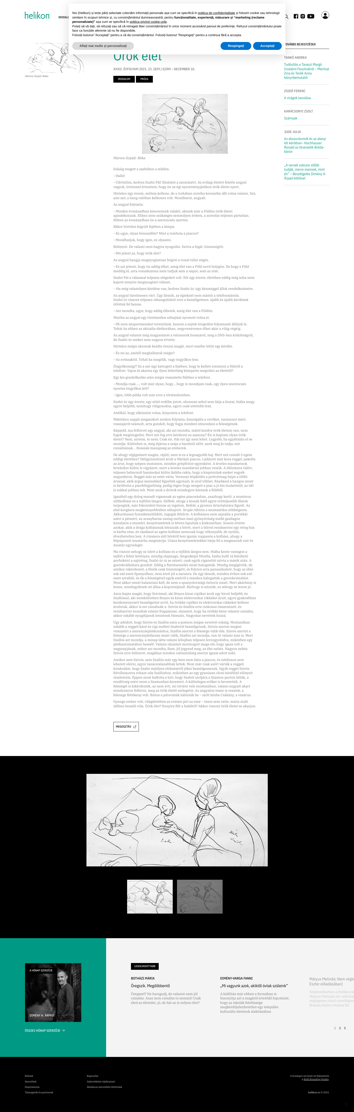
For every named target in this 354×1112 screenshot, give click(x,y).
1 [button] (335, 1028)
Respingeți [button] (236, 46)
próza (144, 79)
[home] (37, 15)
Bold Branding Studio (316, 1079)
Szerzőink (30, 1081)
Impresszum (32, 1087)
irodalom (124, 79)
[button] (331, 1000)
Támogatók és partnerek (39, 1092)
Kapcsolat (92, 1076)
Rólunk (29, 1076)
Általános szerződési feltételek (104, 1087)
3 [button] (345, 1028)
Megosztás (126, 726)
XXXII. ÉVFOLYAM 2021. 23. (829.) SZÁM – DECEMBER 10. (154, 69)
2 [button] (340, 1028)
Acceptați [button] (267, 46)
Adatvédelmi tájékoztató (101, 1081)
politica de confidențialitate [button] (216, 13)
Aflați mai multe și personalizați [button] (103, 46)
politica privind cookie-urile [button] (148, 21)
